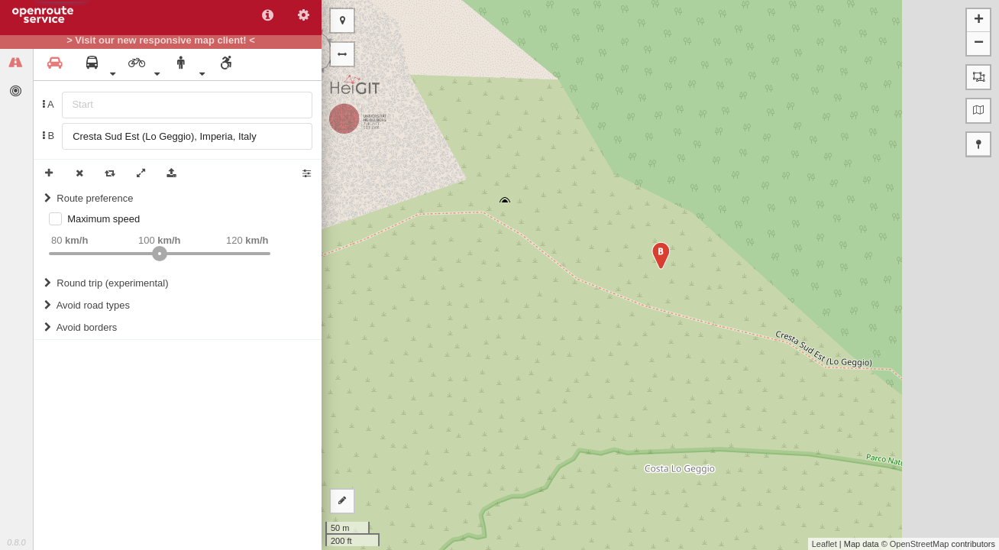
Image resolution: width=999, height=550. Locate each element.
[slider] (159, 253)
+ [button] (979, 20)
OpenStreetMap (919, 543)
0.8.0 (16, 542)
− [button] (979, 43)
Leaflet (824, 543)
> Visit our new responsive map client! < (160, 40)
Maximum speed (103, 219)
